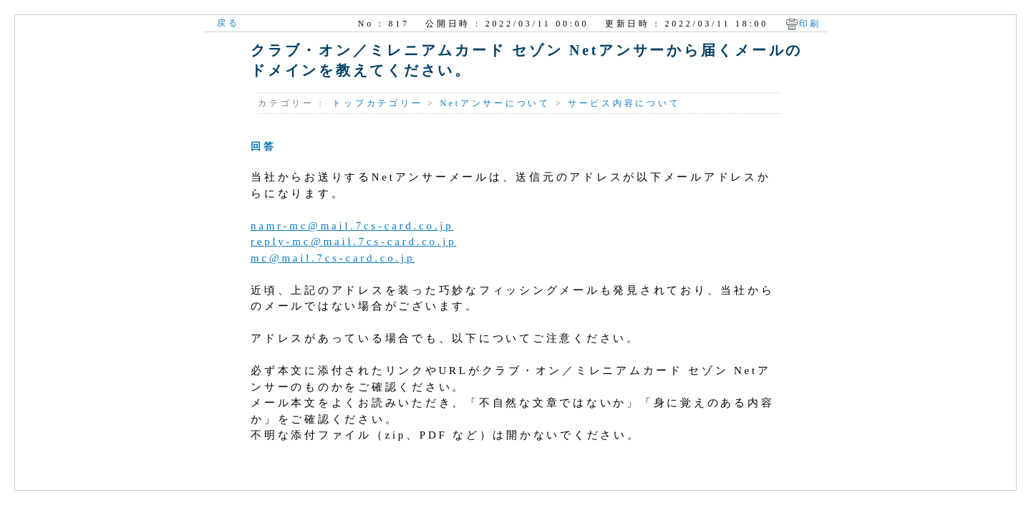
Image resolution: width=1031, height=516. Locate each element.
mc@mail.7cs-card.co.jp (333, 258)
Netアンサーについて (495, 103)
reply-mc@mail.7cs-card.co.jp (354, 241)
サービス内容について (624, 103)
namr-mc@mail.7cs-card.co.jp (352, 225)
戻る (228, 23)
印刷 (810, 24)
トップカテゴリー (377, 103)
